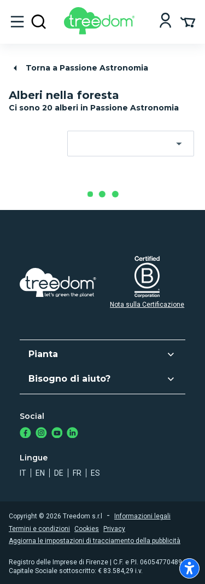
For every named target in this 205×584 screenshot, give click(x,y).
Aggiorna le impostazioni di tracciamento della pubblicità (94, 541)
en (40, 473)
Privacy (114, 529)
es (95, 473)
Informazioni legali (142, 516)
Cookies (86, 529)
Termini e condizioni (39, 529)
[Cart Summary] (187, 21)
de (58, 473)
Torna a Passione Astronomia (79, 68)
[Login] (165, 21)
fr (77, 473)
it (23, 473)
